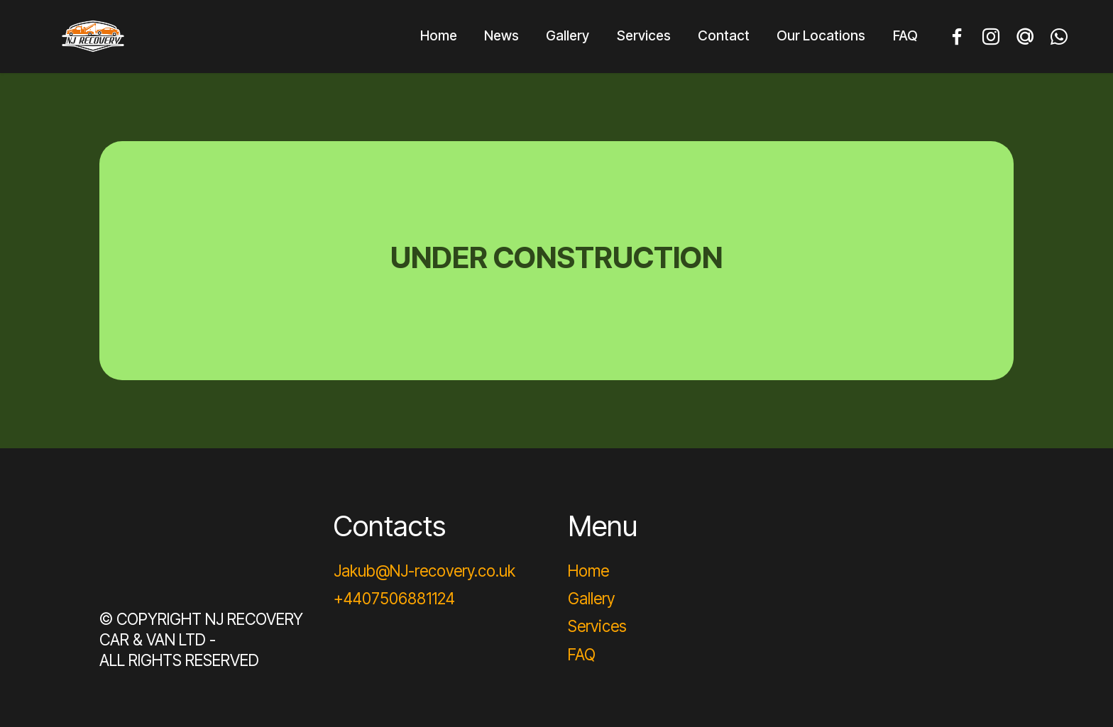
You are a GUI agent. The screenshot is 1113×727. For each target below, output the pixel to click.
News (501, 35)
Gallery (567, 35)
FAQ (905, 35)
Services (644, 35)
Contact (724, 35)
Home (438, 35)
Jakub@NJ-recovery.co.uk (424, 570)
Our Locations (821, 35)
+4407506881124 (394, 598)
